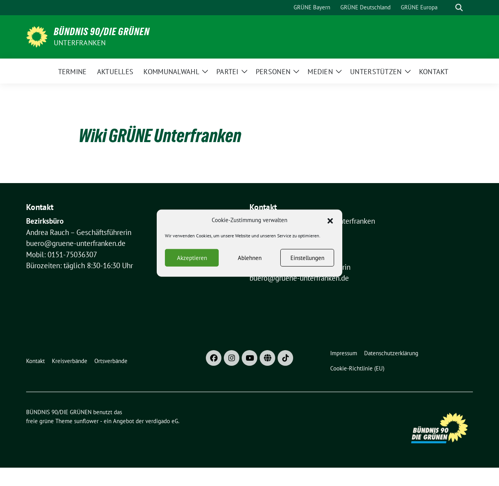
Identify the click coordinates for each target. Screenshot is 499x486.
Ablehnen (250, 260)
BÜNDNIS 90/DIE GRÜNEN (102, 31)
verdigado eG (161, 421)
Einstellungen (307, 260)
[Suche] (447, 7)
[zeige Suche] (459, 7)
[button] (330, 223)
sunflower (86, 421)
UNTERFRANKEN (80, 42)
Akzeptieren (192, 260)
